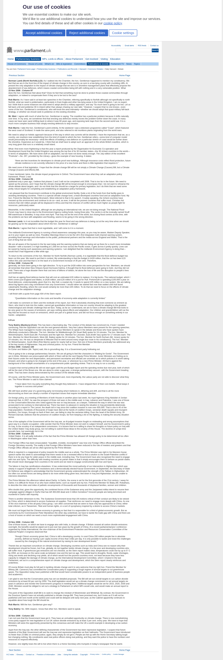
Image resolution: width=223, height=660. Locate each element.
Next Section (15, 650)
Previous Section (16, 75)
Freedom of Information (46, 654)
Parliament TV (117, 64)
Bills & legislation (64, 64)
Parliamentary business (28, 59)
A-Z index (10, 654)
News (129, 64)
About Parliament (74, 59)
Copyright (84, 654)
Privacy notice (94, 654)
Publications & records (98, 64)
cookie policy (113, 23)
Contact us (154, 45)
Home (11, 59)
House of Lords (35, 64)
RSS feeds (142, 45)
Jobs (59, 654)
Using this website (70, 654)
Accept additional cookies (44, 33)
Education (115, 59)
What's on (49, 64)
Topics (137, 64)
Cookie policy (106, 654)
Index (69, 75)
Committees (79, 64)
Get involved (91, 59)
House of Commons (17, 64)
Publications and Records (67, 69)
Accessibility (116, 45)
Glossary (20, 654)
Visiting (104, 59)
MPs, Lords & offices (52, 59)
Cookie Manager (118, 654)
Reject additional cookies (87, 33)
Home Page (124, 75)
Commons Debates (95, 69)
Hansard (82, 69)
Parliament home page (26, 69)
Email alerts (129, 45)
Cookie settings (123, 33)
